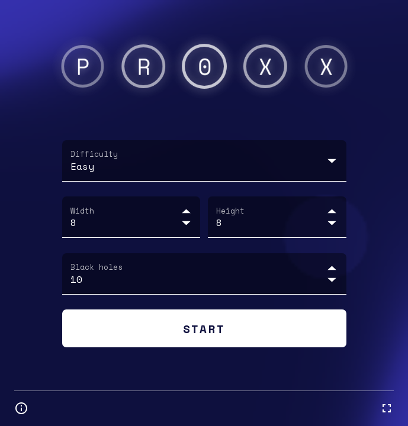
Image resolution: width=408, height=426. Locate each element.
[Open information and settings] (21, 408)
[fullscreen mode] (387, 408)
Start (204, 328)
